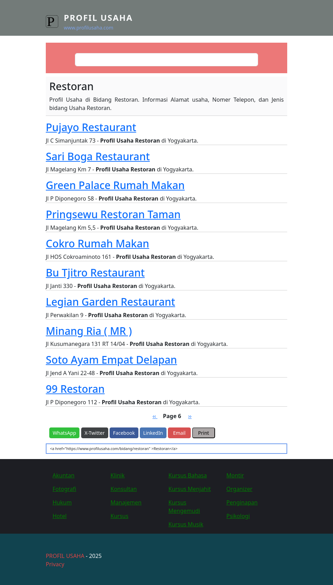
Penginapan (242, 502)
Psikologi (238, 516)
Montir (235, 475)
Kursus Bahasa (188, 475)
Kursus (120, 516)
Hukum (62, 502)
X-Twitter (95, 433)
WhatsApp (64, 433)
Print (203, 433)
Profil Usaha (98, 17)
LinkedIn (153, 433)
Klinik (118, 475)
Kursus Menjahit (190, 489)
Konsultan (124, 489)
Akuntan (64, 475)
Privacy (55, 564)
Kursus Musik (186, 524)
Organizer (240, 489)
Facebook (124, 433)
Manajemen (126, 502)
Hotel (60, 516)
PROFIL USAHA (65, 556)
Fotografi (64, 489)
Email (179, 433)
